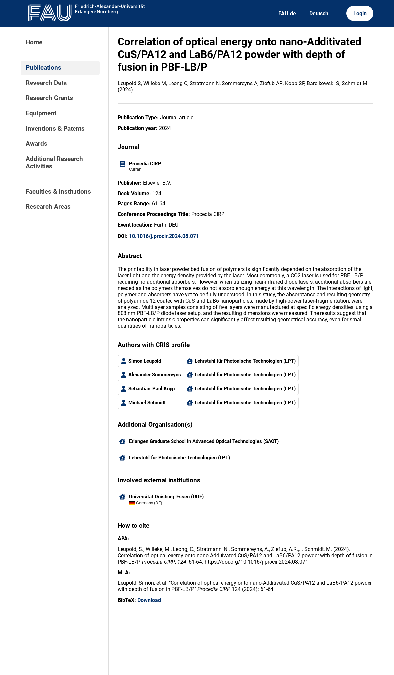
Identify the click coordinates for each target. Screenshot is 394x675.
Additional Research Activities (54, 162)
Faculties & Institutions (58, 191)
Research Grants (49, 98)
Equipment (41, 113)
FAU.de (287, 13)
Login (360, 13)
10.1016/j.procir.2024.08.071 (164, 236)
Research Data (46, 82)
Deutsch (318, 13)
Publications (43, 67)
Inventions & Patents (55, 128)
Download (149, 600)
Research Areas (48, 206)
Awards (36, 143)
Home (34, 42)
